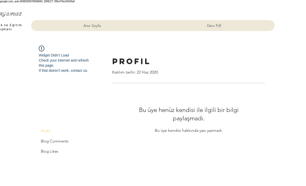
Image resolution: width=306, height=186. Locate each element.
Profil (45, 130)
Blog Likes (49, 151)
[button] (214, 25)
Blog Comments (54, 141)
